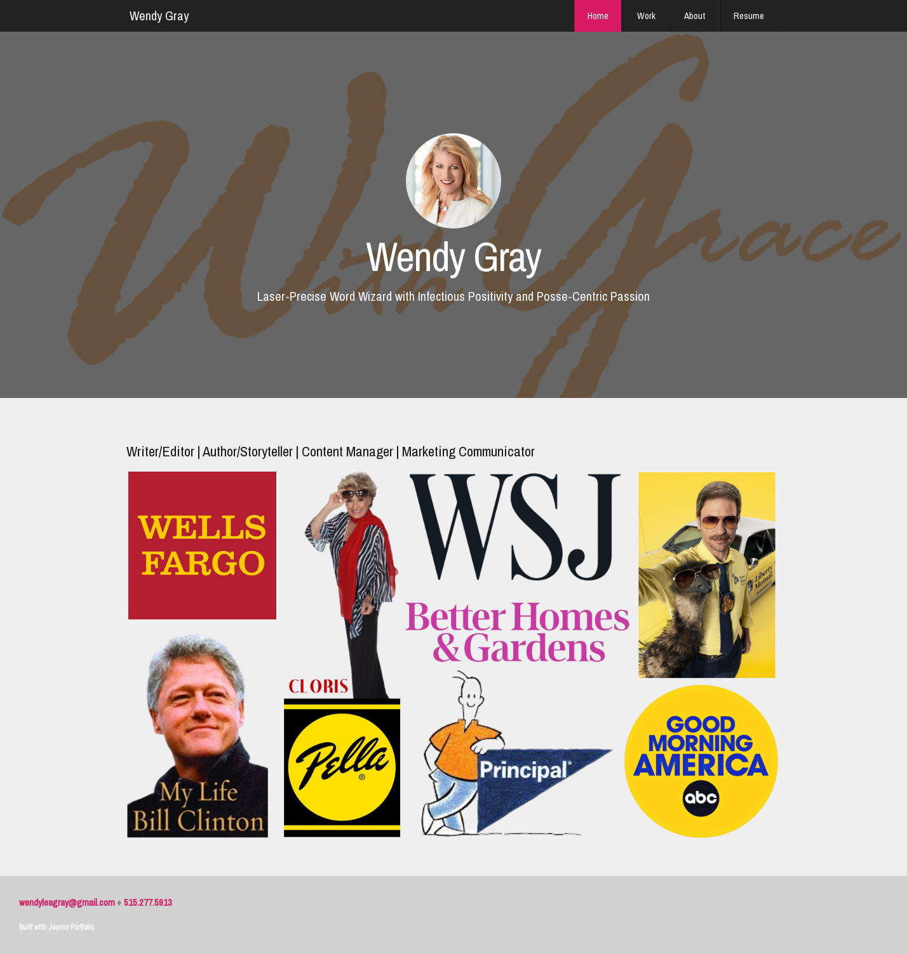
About (694, 15)
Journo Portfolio (71, 927)
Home (598, 15)
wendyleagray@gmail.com (67, 902)
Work (646, 15)
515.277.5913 (148, 902)
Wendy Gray (159, 15)
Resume (749, 15)
